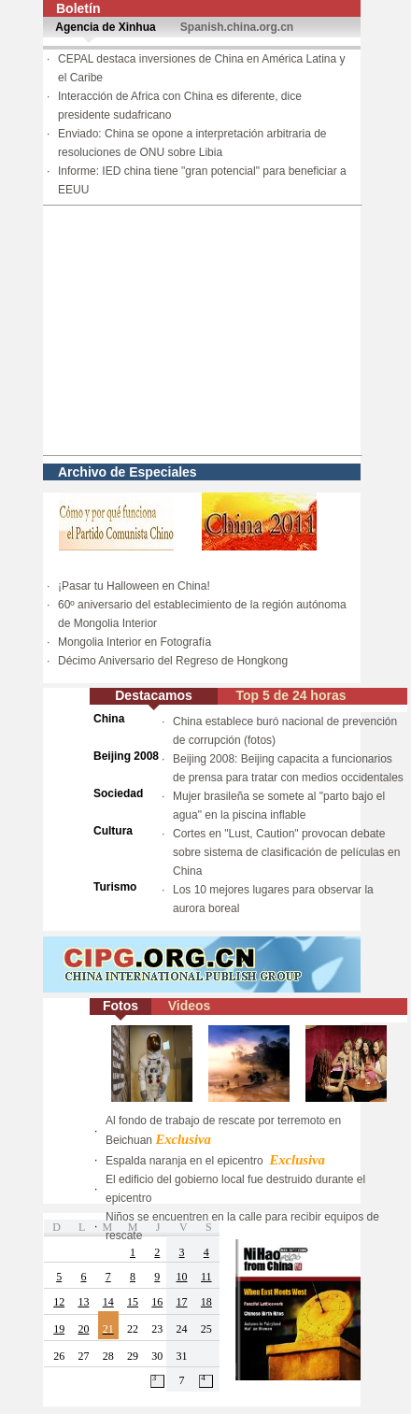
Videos (189, 1005)
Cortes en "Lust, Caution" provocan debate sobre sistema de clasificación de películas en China (286, 852)
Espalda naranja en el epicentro (215, 1160)
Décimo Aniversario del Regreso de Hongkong (173, 660)
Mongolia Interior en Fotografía (134, 642)
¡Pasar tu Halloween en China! (134, 586)
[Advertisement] (202, 330)
